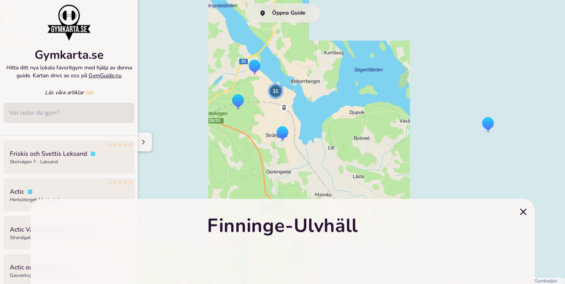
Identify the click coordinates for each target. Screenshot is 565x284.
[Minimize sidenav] (142, 142)
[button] (488, 125)
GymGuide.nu (105, 75)
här (89, 92)
